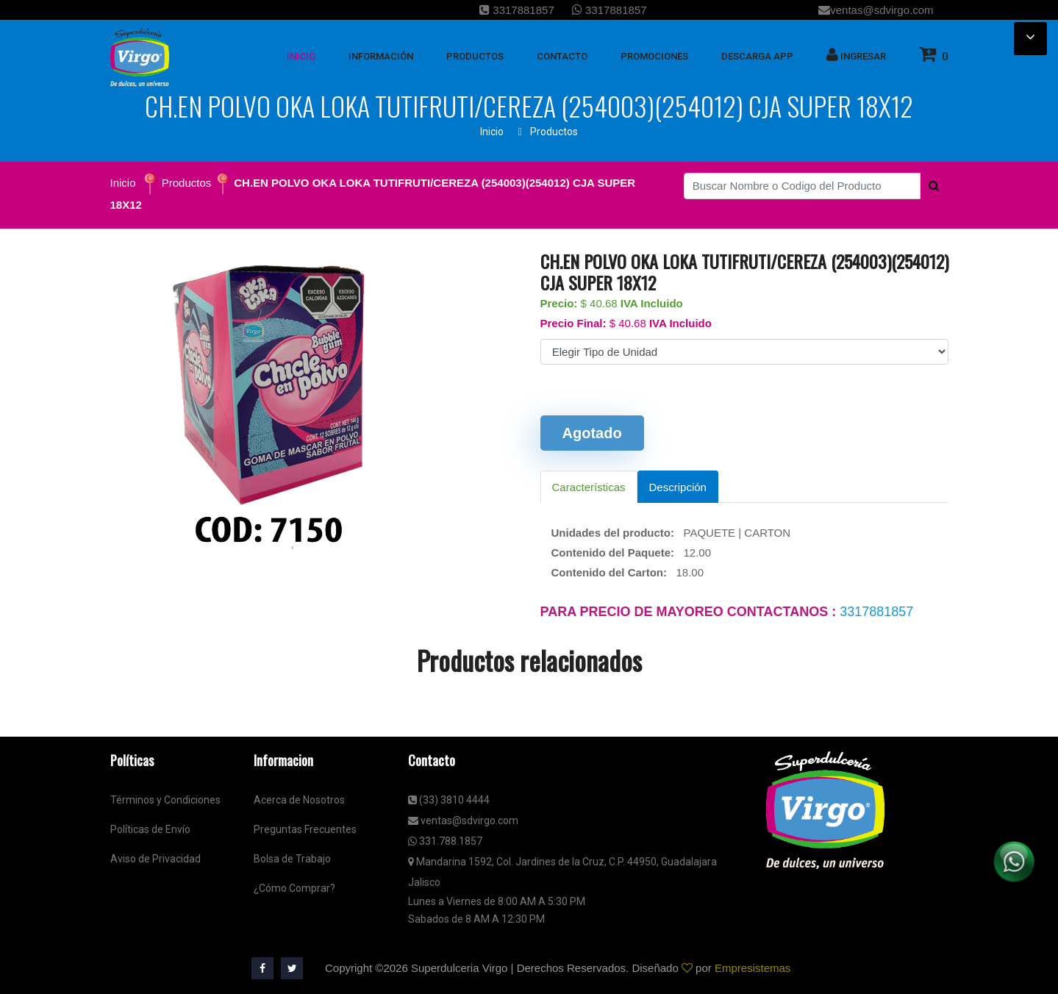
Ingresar (856, 54)
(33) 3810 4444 (449, 800)
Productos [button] (475, 56)
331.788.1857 (445, 841)
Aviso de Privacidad (155, 859)
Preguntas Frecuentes (305, 829)
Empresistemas (752, 968)
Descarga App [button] (757, 56)
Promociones (654, 56)
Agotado (592, 433)
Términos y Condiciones (165, 800)
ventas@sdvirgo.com (875, 10)
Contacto (562, 56)
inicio (301, 56)
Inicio (492, 131)
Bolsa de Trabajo (292, 859)
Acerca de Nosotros (299, 800)
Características (589, 487)
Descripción (678, 487)
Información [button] (381, 56)
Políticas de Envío (150, 829)
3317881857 (516, 10)
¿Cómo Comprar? (294, 888)
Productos (554, 131)
